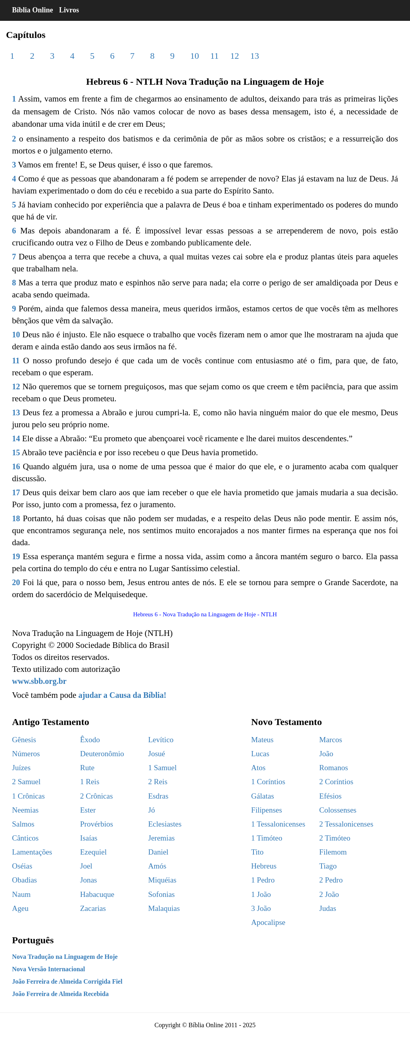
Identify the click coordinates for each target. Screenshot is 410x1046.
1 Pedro (263, 880)
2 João (329, 894)
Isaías (88, 838)
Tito (257, 852)
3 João (261, 908)
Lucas (260, 753)
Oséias (22, 866)
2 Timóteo (334, 838)
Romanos (333, 767)
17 (16, 492)
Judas (327, 908)
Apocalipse (268, 922)
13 (254, 56)
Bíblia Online (32, 10)
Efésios (330, 796)
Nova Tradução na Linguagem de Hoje (65, 956)
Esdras (158, 796)
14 (16, 438)
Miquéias (162, 880)
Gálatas (262, 796)
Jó (151, 810)
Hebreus (263, 866)
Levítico (160, 739)
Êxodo (90, 739)
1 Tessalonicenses (278, 824)
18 (16, 518)
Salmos (23, 824)
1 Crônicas (28, 796)
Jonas (88, 880)
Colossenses (337, 810)
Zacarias (93, 908)
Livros (69, 10)
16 (16, 466)
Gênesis (24, 739)
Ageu (20, 908)
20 (16, 582)
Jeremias (161, 838)
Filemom (333, 852)
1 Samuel (162, 767)
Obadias (24, 880)
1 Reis (89, 781)
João (326, 753)
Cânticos (25, 838)
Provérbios (96, 824)
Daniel (158, 852)
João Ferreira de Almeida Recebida (60, 993)
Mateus (262, 739)
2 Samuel (26, 781)
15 (16, 452)
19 (16, 556)
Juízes (21, 767)
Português (33, 940)
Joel (86, 866)
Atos (258, 767)
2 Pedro (331, 880)
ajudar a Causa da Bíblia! (122, 695)
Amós (157, 866)
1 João (261, 894)
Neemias (25, 810)
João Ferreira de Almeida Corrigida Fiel (67, 981)
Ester (88, 810)
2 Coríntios (336, 781)
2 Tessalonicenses (346, 824)
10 (194, 56)
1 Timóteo (266, 838)
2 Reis (157, 781)
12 (234, 56)
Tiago (328, 866)
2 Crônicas (96, 796)
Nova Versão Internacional (48, 969)
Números (26, 753)
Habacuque (97, 894)
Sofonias (161, 894)
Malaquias (164, 908)
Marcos (330, 739)
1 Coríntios (268, 781)
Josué (156, 753)
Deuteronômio (102, 753)
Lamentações (32, 852)
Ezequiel (93, 852)
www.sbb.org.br (39, 681)
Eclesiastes (164, 824)
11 (214, 56)
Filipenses (266, 810)
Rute (87, 767)
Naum (21, 894)
